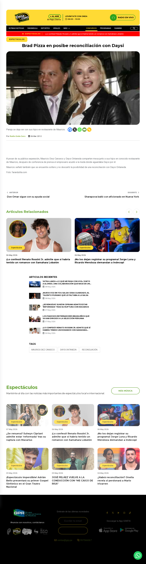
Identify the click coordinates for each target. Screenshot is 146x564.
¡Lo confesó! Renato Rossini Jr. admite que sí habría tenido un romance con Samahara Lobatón (66, 330)
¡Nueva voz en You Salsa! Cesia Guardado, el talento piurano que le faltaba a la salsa (66, 294)
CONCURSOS (91, 28)
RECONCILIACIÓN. (90, 350)
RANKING (118, 28)
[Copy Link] (89, 129)
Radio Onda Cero (17, 136)
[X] (75, 129)
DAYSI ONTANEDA (68, 350)
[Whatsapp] (79, 129)
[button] (129, 212)
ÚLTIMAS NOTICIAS (16, 28)
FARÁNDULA (32, 28)
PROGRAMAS (105, 28)
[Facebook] (70, 129)
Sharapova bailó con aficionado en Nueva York (112, 196)
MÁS (65, 28)
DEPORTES (45, 28)
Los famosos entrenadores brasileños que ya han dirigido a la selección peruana (66, 317)
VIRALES (56, 28)
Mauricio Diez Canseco (43, 350)
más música (125, 390)
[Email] (84, 129)
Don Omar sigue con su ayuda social (28, 196)
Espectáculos (17, 39)
